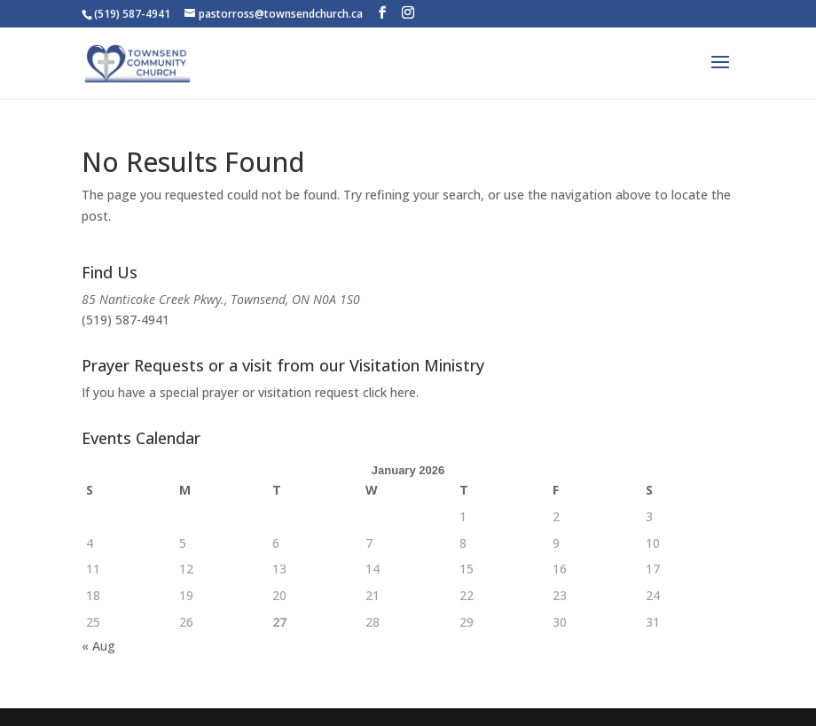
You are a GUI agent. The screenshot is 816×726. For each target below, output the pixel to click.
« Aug (98, 645)
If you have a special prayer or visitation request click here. (250, 392)
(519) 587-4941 (125, 319)
